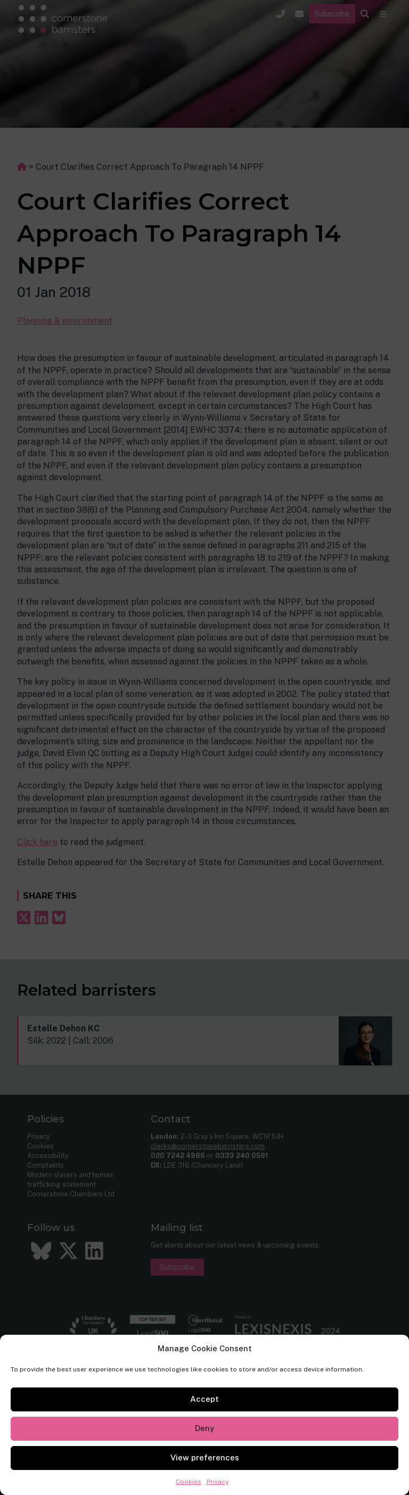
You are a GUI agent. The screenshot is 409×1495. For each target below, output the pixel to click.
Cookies (188, 1481)
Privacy (217, 1481)
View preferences (204, 1457)
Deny (204, 1428)
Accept (204, 1398)
